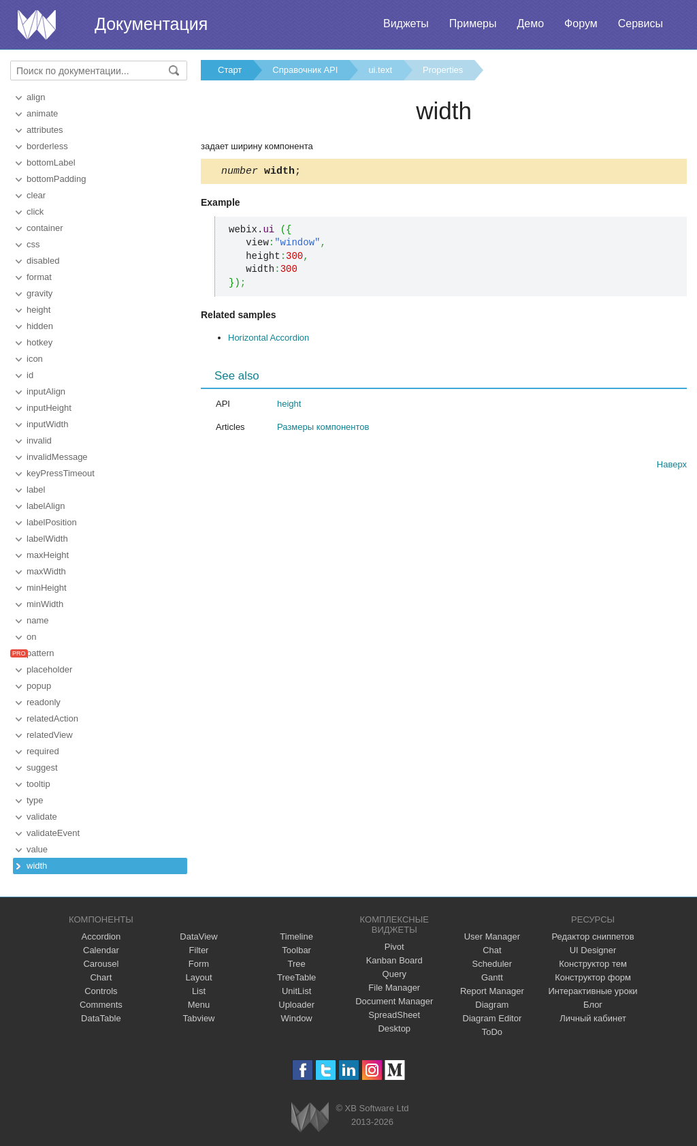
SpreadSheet (394, 1015)
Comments (101, 1005)
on (31, 637)
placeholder (49, 669)
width (37, 866)
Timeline (296, 936)
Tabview (199, 1018)
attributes (45, 130)
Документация (151, 23)
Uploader (296, 1005)
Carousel (100, 964)
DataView (198, 936)
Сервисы (640, 23)
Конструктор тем (593, 964)
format (39, 277)
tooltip (38, 784)
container (45, 228)
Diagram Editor (492, 1018)
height (38, 310)
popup (39, 686)
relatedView (50, 735)
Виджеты (406, 23)
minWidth (45, 604)
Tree (297, 964)
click (35, 211)
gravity (39, 293)
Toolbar (296, 950)
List (199, 991)
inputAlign (46, 391)
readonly (44, 702)
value (37, 849)
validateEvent (53, 833)
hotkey (39, 342)
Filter (199, 950)
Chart (101, 977)
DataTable (101, 1018)
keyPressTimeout (61, 473)
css (33, 244)
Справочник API (305, 70)
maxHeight (48, 555)
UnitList (296, 991)
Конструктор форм (593, 977)
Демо (530, 23)
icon (35, 359)
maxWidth (46, 571)
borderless (47, 146)
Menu (199, 1005)
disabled (43, 260)
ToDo (492, 1032)
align (36, 97)
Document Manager (394, 1001)
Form (199, 964)
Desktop (394, 1028)
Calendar (101, 950)
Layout (198, 977)
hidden (40, 326)
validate (42, 816)
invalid (39, 440)
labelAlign (46, 506)
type (35, 800)
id (30, 375)
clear (36, 195)
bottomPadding (56, 179)
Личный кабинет (593, 1018)
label (36, 489)
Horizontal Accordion (268, 340)
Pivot (394, 947)
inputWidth (47, 424)
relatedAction (52, 718)
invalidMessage (57, 457)
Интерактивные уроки (593, 991)
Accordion (100, 936)
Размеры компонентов (323, 429)
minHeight (47, 588)
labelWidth (47, 538)
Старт (230, 70)
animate (42, 113)
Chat (492, 950)
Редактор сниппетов (592, 936)
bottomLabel (51, 162)
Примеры (473, 23)
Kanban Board (394, 960)
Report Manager (492, 991)
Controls (100, 991)
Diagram (491, 1005)
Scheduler (492, 964)
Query (394, 974)
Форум (581, 23)
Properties (443, 70)
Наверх (672, 466)
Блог (592, 1005)
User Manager (492, 936)
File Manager (394, 987)
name (38, 620)
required (43, 751)
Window (296, 1018)
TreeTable (296, 977)
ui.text (380, 70)
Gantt (492, 977)
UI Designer (593, 950)
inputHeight (49, 408)
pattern (40, 653)
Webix (310, 1117)
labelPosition (52, 522)
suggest (42, 767)
